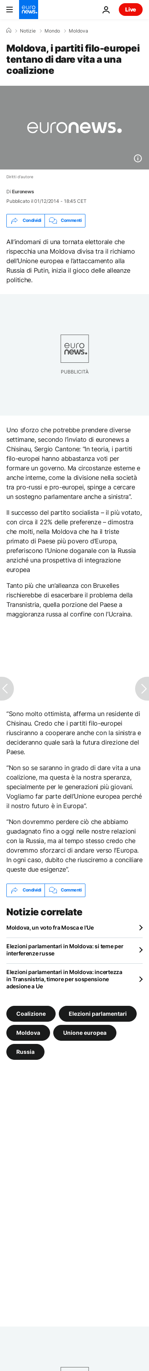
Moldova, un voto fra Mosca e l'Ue (50, 927)
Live (130, 9)
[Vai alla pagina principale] (28, 9)
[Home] (8, 30)
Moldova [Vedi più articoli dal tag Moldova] (28, 1032)
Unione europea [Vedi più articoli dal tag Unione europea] (84, 1032)
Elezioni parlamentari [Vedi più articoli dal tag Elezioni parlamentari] (98, 1013)
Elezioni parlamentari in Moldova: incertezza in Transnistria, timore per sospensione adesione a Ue (64, 979)
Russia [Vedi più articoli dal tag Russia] (25, 1051)
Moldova (78, 31)
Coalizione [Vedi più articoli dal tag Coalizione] (31, 1013)
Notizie (28, 31)
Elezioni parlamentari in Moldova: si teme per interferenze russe (64, 950)
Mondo (52, 31)
